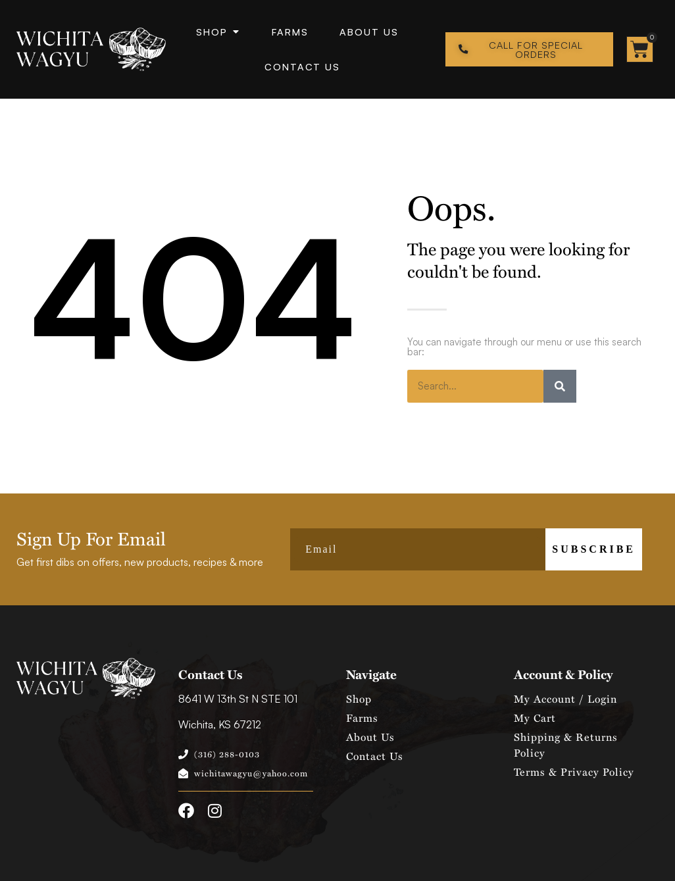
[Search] (559, 386)
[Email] (417, 549)
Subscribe (594, 549)
